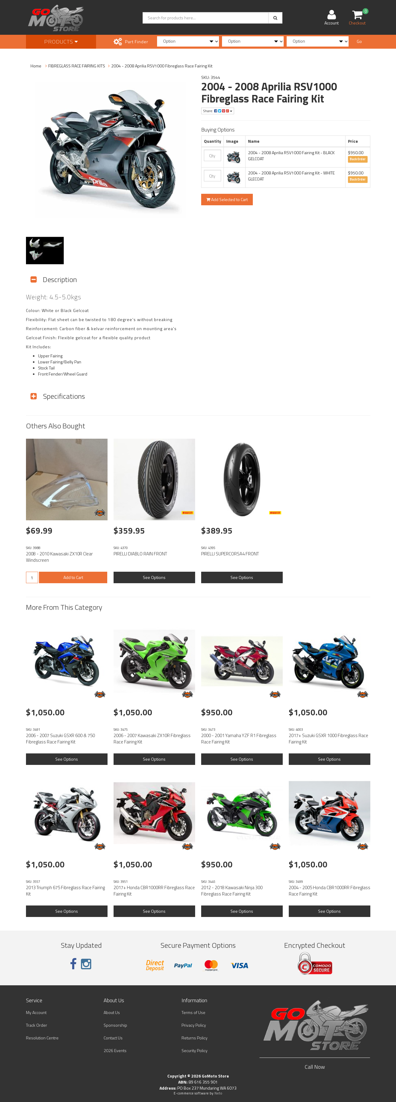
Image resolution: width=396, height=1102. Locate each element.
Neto (218, 1093)
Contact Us (113, 1038)
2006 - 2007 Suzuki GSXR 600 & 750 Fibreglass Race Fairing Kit (60, 738)
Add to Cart (73, 577)
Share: (217, 111)
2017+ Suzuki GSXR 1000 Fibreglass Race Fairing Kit (328, 738)
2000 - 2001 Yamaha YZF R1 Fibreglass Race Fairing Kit (238, 738)
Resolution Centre (42, 1038)
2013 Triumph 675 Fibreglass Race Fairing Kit (65, 890)
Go (359, 41)
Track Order (36, 1025)
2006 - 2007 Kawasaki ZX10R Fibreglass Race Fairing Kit (152, 738)
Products (61, 41)
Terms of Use (193, 1012)
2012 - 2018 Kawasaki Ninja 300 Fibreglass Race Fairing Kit (231, 890)
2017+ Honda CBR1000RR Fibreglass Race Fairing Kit (154, 890)
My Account (36, 1012)
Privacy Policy (194, 1025)
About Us (112, 1012)
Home (36, 66)
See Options (154, 577)
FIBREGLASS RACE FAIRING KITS (76, 66)
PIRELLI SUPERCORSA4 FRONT (230, 553)
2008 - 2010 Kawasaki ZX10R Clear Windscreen (59, 557)
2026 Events (115, 1050)
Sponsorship (115, 1025)
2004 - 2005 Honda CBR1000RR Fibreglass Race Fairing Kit (329, 890)
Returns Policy (195, 1038)
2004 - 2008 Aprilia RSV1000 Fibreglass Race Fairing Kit (161, 66)
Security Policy (195, 1050)
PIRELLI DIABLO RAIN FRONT (140, 553)
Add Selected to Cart (227, 199)
